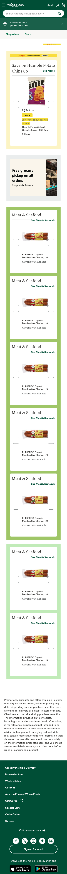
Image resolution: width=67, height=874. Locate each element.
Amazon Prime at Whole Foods (22, 794)
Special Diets (12, 808)
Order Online (12, 814)
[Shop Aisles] (12, 34)
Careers (9, 821)
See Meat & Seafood (42, 220)
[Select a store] (33, 24)
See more (48, 70)
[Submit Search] (59, 13)
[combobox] (31, 13)
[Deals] (28, 34)
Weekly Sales (13, 781)
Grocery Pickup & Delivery (20, 768)
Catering (10, 787)
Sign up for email (33, 849)
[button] (16, 104)
